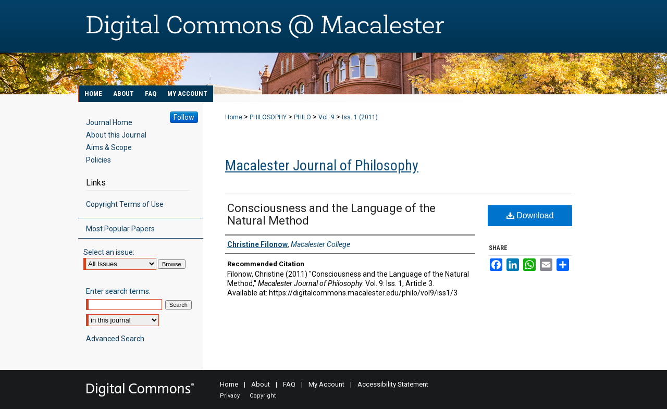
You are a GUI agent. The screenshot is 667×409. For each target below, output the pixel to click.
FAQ (289, 384)
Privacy (230, 395)
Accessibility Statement (392, 384)
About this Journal (116, 135)
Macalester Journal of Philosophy (321, 165)
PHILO (302, 117)
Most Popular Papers (120, 229)
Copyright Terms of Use (125, 204)
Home (233, 117)
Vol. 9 (326, 117)
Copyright (263, 395)
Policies (98, 160)
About (260, 384)
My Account (326, 384)
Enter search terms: (118, 291)
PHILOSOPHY (268, 117)
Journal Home (109, 122)
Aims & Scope (109, 147)
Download (530, 215)
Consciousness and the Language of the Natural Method (331, 214)
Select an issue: (108, 252)
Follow (184, 117)
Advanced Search (115, 338)
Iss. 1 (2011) (360, 117)
